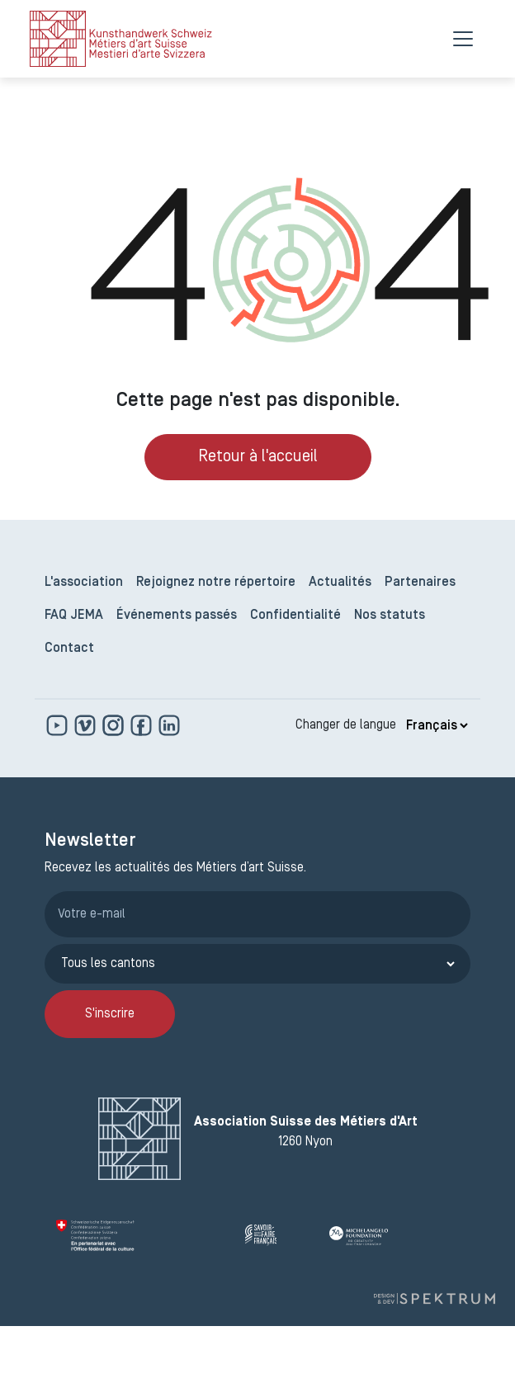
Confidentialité (295, 615)
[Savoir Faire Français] (280, 1235)
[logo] (121, 39)
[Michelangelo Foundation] (394, 1235)
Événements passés (176, 615)
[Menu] (463, 38)
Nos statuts (389, 615)
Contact (69, 648)
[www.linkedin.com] (169, 725)
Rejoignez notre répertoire (215, 582)
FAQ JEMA (74, 615)
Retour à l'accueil (258, 457)
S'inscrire (110, 1014)
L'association (84, 582)
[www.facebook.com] (143, 725)
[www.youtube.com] (59, 725)
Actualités (340, 582)
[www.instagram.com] (115, 725)
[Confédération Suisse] (144, 1235)
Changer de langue (345, 725)
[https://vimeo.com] (87, 725)
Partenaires (420, 582)
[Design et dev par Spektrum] (434, 1298)
